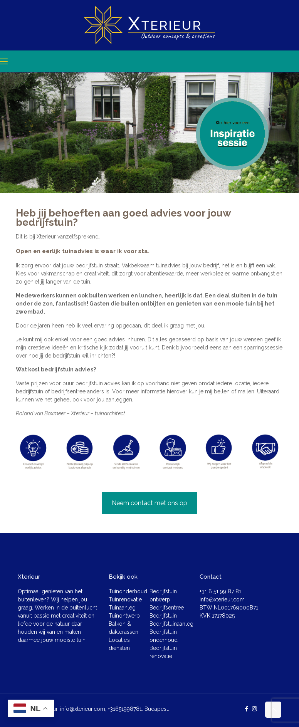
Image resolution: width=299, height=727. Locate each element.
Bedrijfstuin (163, 616)
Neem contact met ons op (149, 503)
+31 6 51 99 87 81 (220, 591)
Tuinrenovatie (125, 599)
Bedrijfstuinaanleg (171, 624)
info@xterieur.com (222, 599)
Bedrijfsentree (167, 607)
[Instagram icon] (254, 708)
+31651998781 (125, 709)
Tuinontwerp (124, 616)
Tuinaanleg (122, 607)
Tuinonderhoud (128, 591)
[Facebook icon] (246, 708)
